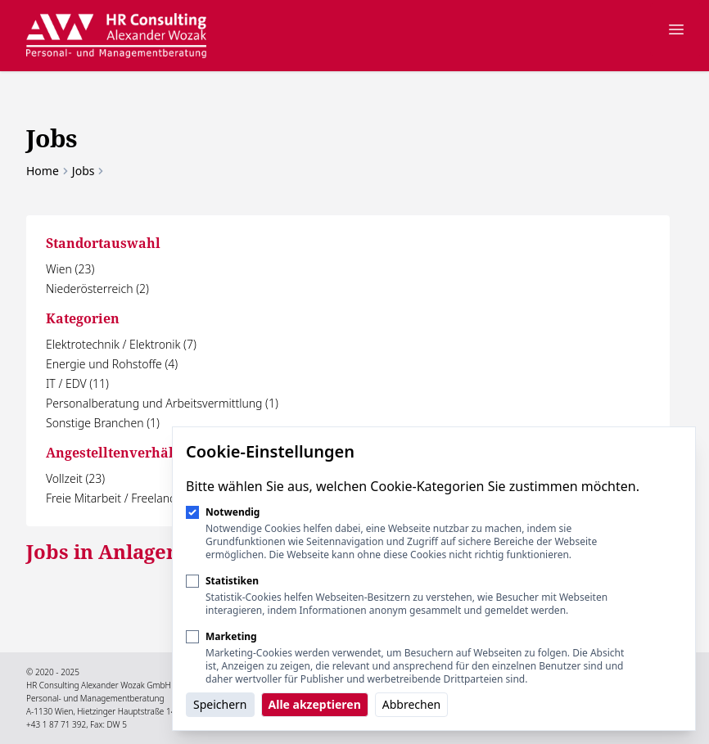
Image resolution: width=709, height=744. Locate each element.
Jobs (83, 170)
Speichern (220, 704)
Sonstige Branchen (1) (103, 423)
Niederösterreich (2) (97, 288)
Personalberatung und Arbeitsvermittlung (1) (162, 403)
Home (42, 170)
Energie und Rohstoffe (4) (112, 364)
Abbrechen (411, 704)
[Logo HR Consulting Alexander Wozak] (116, 36)
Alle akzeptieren (315, 704)
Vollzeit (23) (75, 478)
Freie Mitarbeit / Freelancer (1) (123, 498)
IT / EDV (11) (77, 383)
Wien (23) (70, 269)
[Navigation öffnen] (676, 29)
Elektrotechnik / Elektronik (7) (121, 344)
